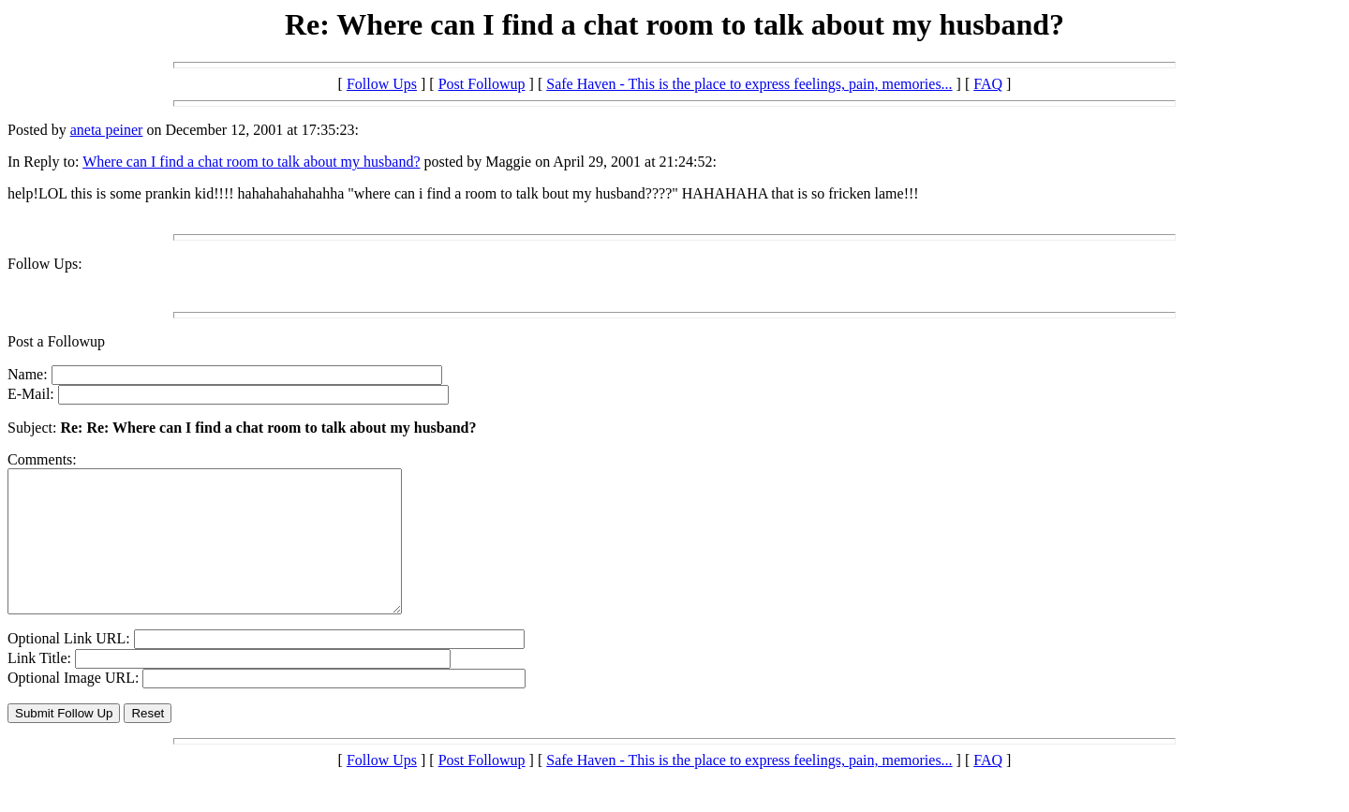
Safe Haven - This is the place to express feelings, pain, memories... (749, 84)
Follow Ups (382, 84)
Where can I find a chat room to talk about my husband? (251, 162)
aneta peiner (106, 130)
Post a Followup (56, 341)
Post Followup (482, 84)
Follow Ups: (44, 264)
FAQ (987, 84)
